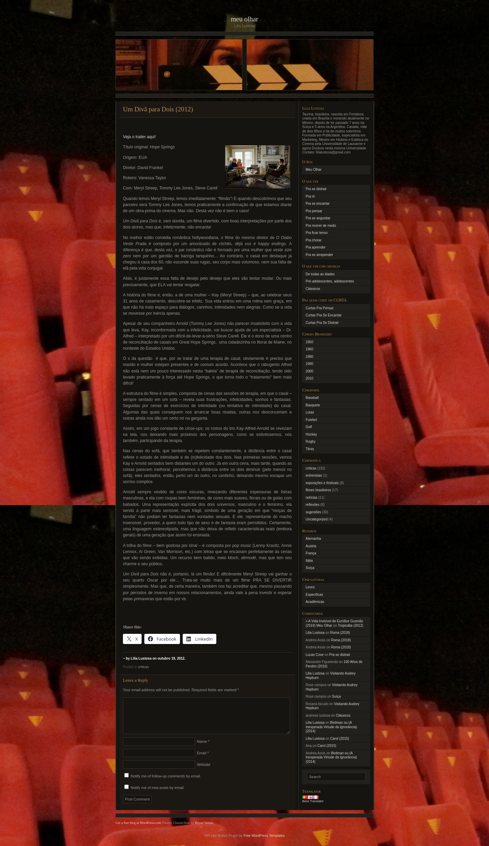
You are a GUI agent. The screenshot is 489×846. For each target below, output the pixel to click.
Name (203, 750)
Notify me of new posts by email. (157, 796)
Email (203, 761)
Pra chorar (314, 240)
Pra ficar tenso (316, 233)
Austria (311, 546)
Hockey (311, 434)
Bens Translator (313, 801)
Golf (309, 427)
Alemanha (313, 538)
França (311, 553)
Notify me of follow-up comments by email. (166, 784)
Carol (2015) (339, 738)
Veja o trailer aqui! (139, 136)
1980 (309, 356)
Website (204, 773)
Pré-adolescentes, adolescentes (330, 281)
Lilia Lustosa (315, 632)
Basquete (313, 405)
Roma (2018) (340, 632)
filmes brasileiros (318, 490)
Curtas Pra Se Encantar (324, 315)
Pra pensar (314, 211)
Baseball (312, 398)
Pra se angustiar (318, 218)
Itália (309, 561)
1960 (309, 349)
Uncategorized (316, 519)
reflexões (313, 505)
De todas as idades (320, 274)
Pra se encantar (318, 203)
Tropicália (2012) (350, 625)
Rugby (310, 441)
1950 (309, 342)
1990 (309, 364)
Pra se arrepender (319, 255)
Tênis (310, 449)
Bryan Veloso (204, 831)
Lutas (310, 412)
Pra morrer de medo (321, 225)
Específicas (314, 594)
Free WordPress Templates (264, 844)
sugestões (313, 512)
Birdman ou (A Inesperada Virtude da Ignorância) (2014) (331, 727)
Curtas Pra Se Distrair (322, 323)
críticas (143, 667)
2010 (309, 378)
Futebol (311, 420)
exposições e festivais (322, 483)
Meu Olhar (244, 19)
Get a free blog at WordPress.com (138, 831)
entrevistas (314, 475)
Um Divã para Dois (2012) (158, 109)
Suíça (310, 568)
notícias (311, 497)
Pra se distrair (316, 189)
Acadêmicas (315, 602)
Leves (310, 587)
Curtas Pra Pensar (319, 308)
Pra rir (310, 196)
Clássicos (313, 289)
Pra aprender (315, 247)
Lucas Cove (315, 655)
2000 (309, 371)
